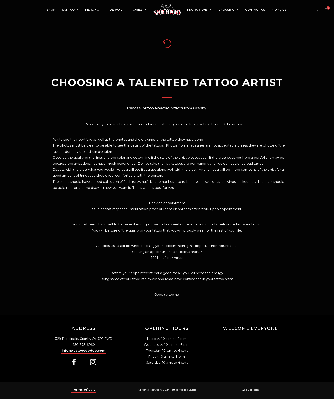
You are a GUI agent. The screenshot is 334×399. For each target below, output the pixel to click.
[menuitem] (279, 9)
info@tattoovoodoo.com (83, 351)
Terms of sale (83, 389)
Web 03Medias (250, 389)
